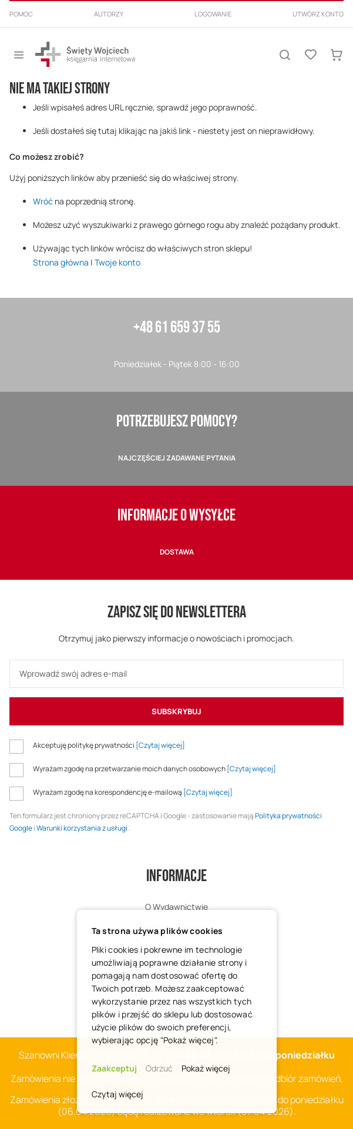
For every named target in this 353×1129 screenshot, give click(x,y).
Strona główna (61, 262)
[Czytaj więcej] (160, 745)
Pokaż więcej (205, 1068)
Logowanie (212, 13)
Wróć (43, 201)
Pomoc (21, 13)
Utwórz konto (318, 13)
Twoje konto (117, 262)
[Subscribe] (176, 711)
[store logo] (85, 54)
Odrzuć (159, 1068)
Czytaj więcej (117, 1094)
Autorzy (108, 13)
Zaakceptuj (114, 1068)
